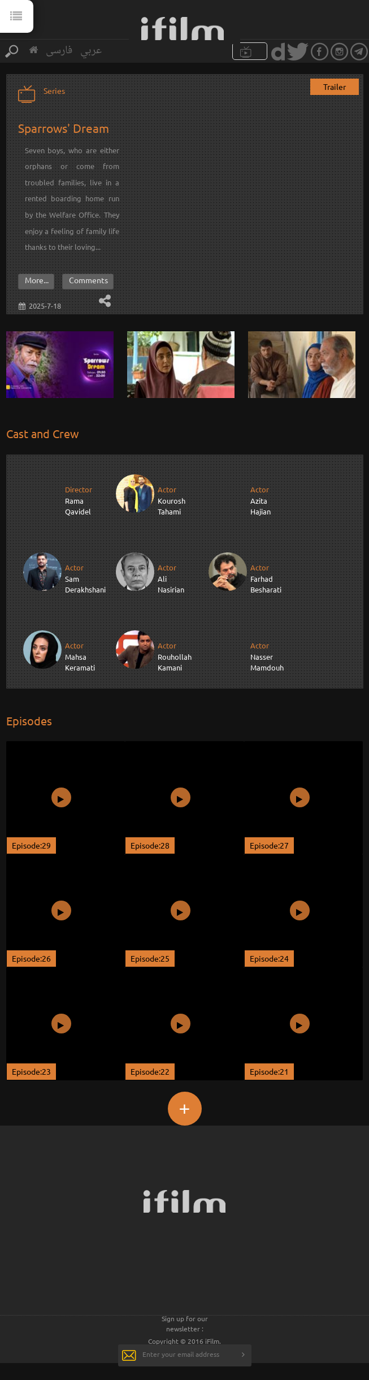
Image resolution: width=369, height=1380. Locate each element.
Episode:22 (150, 1071)
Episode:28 (150, 845)
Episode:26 (31, 958)
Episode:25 (150, 958)
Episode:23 (31, 1071)
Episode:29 (31, 845)
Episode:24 (269, 958)
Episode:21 (269, 1071)
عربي (91, 50)
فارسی (59, 50)
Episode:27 (269, 845)
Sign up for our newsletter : (185, 1323)
